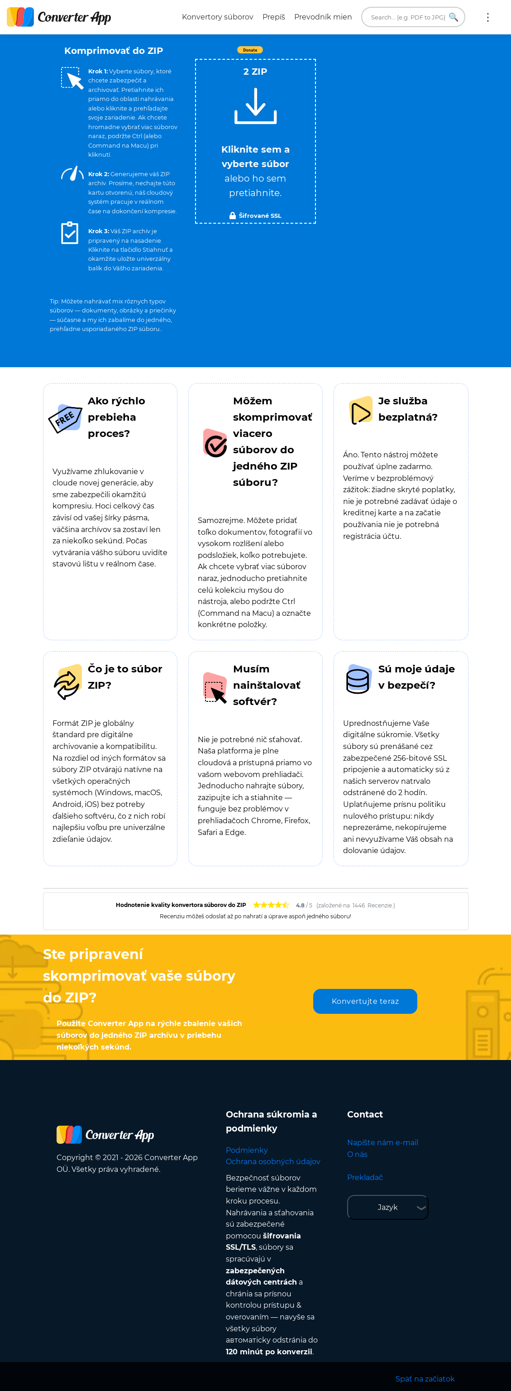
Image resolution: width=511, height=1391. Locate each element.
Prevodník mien (323, 17)
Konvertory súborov (217, 17)
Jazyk (388, 1207)
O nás (357, 1154)
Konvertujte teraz (365, 1001)
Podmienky (247, 1150)
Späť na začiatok (425, 1379)
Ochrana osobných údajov (273, 1161)
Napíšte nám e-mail (382, 1142)
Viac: (488, 17)
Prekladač (365, 1177)
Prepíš (274, 17)
